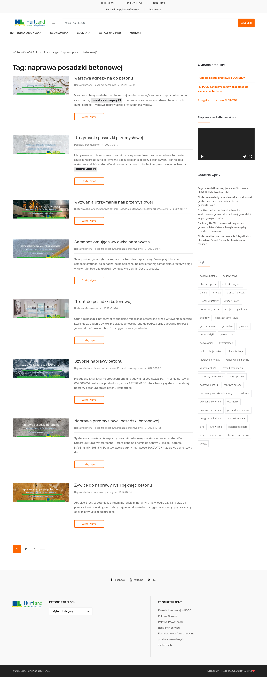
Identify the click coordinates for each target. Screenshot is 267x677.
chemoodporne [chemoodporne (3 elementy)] (208, 284)
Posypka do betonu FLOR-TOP (218, 100)
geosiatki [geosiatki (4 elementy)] (243, 326)
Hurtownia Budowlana (86, 209)
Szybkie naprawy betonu (98, 361)
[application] (226, 144)
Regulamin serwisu (169, 627)
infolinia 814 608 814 (25, 52)
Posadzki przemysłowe (87, 144)
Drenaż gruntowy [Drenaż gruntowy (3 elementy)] (209, 301)
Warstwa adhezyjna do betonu (103, 78)
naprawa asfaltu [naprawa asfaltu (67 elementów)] (209, 385)
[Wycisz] (244, 156)
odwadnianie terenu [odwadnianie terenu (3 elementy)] (211, 401)
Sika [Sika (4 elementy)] (202, 426)
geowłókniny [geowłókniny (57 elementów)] (206, 343)
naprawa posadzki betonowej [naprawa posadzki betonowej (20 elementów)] (216, 393)
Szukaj (246, 22)
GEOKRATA (83, 32)
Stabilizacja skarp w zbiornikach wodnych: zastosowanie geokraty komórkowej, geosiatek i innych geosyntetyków (224, 214)
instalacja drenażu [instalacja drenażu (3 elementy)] (210, 359)
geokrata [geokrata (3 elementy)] (242, 309)
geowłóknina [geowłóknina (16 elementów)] (226, 334)
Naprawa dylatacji (103, 492)
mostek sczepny (105, 100)
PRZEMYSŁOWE (134, 3)
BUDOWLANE (108, 3)
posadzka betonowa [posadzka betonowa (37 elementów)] (238, 410)
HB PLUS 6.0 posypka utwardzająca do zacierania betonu (223, 89)
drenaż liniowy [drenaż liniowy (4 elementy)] (232, 301)
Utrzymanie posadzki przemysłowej (108, 137)
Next (42, 549)
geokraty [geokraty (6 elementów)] (204, 317)
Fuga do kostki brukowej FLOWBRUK (221, 77)
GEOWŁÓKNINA (59, 32)
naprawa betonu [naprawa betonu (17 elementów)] (232, 385)
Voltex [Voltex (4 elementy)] (203, 443)
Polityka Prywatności (170, 622)
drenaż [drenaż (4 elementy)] (217, 292)
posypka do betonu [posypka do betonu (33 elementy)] (210, 418)
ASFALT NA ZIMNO (110, 32)
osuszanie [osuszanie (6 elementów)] (233, 401)
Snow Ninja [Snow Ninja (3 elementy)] (216, 426)
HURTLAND (84, 169)
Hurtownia (155, 9)
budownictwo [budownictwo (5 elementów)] (230, 276)
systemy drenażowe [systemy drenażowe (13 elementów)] (211, 435)
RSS (152, 579)
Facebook (118, 579)
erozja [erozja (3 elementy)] (228, 309)
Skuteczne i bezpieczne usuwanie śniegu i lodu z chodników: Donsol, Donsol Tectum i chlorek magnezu (224, 240)
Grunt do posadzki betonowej (102, 301)
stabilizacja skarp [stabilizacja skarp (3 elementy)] (237, 426)
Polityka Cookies (167, 616)
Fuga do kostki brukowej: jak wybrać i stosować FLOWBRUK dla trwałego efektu (223, 190)
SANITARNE (159, 3)
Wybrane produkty (211, 64)
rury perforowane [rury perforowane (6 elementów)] (236, 418)
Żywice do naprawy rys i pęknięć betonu (113, 485)
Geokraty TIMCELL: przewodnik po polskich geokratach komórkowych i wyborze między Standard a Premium (222, 227)
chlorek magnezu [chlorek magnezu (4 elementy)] (231, 284)
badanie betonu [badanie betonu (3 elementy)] (208, 276)
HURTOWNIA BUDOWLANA (25, 32)
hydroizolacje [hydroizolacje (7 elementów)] (236, 351)
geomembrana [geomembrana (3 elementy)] (208, 326)
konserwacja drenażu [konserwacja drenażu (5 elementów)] (237, 359)
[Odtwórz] (202, 156)
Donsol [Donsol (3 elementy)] (203, 292)
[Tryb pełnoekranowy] (250, 156)
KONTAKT (135, 32)
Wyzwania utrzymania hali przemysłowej (113, 202)
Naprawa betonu (83, 85)
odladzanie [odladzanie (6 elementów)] (243, 393)
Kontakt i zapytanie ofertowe (122, 9)
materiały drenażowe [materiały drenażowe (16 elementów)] (211, 376)
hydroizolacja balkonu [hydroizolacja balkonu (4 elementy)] (211, 351)
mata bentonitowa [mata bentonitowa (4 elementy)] (233, 368)
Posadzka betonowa (105, 85)
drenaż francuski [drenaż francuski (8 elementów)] (236, 292)
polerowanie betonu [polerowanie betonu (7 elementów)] (211, 410)
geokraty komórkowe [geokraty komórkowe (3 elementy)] (226, 317)
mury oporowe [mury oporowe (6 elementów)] (237, 376)
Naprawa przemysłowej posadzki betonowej (116, 420)
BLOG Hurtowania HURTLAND (35, 671)
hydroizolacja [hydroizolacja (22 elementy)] (226, 343)
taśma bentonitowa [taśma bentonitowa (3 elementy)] (238, 435)
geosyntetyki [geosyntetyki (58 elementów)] (207, 334)
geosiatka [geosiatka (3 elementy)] (227, 326)
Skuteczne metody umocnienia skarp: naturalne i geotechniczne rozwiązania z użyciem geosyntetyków (225, 201)
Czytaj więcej (89, 116)
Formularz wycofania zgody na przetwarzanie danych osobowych (176, 639)
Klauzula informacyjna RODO (174, 610)
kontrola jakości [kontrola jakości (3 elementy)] (208, 368)
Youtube (136, 579)
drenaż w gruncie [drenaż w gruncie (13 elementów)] (209, 309)
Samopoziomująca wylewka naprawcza (112, 241)
